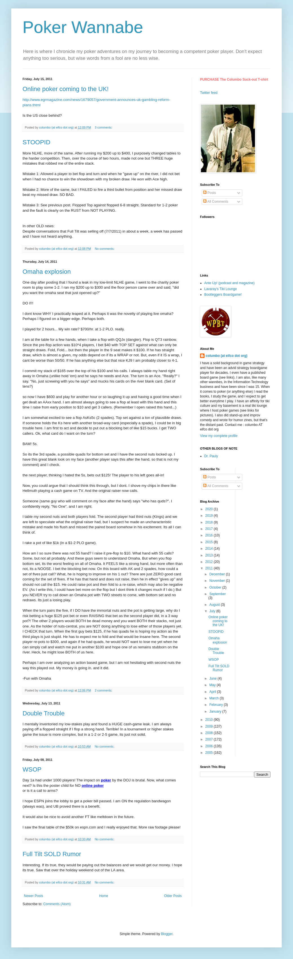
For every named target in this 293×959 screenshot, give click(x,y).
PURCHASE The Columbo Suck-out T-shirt (234, 79)
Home (103, 896)
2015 (209, 542)
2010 (209, 720)
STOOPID (36, 142)
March (214, 698)
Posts (209, 193)
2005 (209, 753)
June (213, 678)
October (215, 587)
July (212, 611)
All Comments (215, 202)
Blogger (166, 934)
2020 (209, 509)
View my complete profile (218, 436)
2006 (209, 746)
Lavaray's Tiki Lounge (220, 289)
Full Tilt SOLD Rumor (52, 854)
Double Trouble (44, 713)
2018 (209, 522)
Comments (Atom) (56, 904)
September (217, 594)
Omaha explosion (47, 271)
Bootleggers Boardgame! (223, 295)
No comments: (105, 248)
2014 (209, 549)
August (215, 605)
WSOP (32, 769)
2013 (209, 555)
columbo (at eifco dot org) (226, 356)
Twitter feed (208, 93)
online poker (93, 785)
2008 (209, 733)
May (213, 685)
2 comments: (104, 690)
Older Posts (173, 896)
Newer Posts (33, 896)
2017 (209, 529)
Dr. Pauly (211, 456)
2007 (209, 739)
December (217, 574)
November (217, 581)
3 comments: (104, 127)
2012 (209, 562)
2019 (209, 516)
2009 (209, 726)
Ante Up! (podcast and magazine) (229, 283)
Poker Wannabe (83, 27)
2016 (209, 535)
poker (106, 780)
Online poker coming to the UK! (66, 88)
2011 (209, 568)
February (216, 705)
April (213, 692)
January (215, 711)
